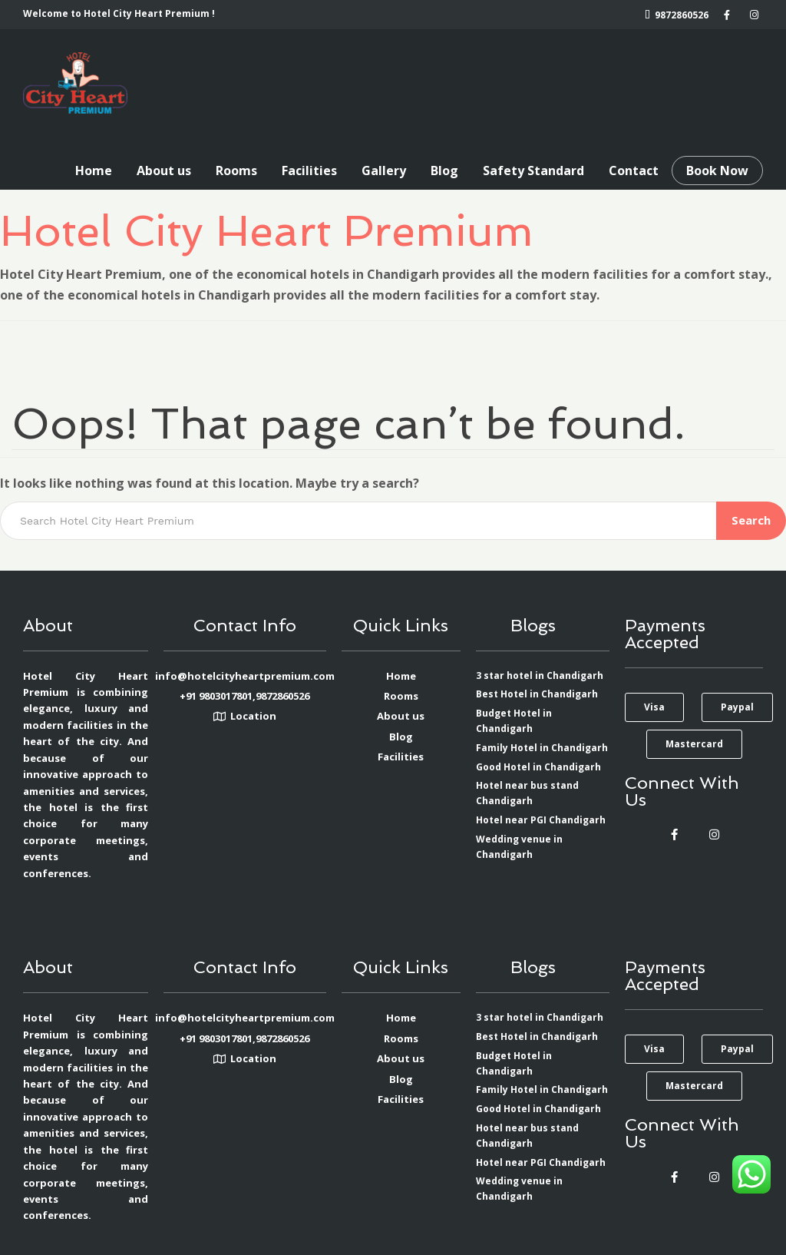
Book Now (717, 170)
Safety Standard (533, 170)
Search (751, 520)
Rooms (236, 170)
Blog (444, 170)
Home (93, 170)
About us (164, 170)
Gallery (384, 170)
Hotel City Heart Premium (266, 230)
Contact (634, 170)
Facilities (309, 170)
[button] (654, 707)
